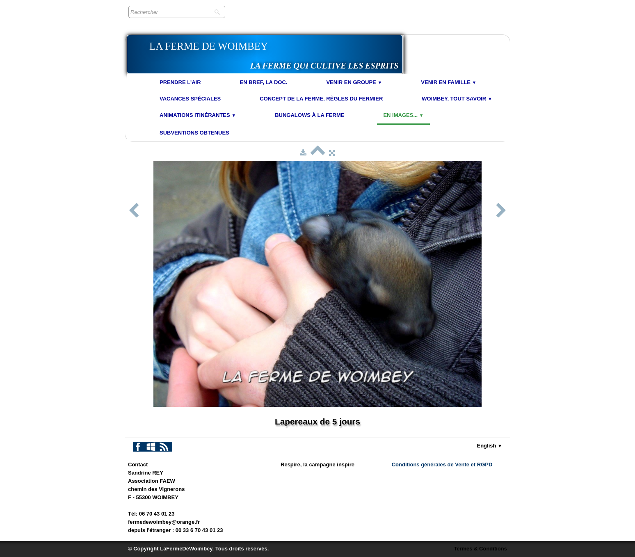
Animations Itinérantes (198, 115)
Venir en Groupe (354, 82)
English (490, 446)
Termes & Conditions (480, 549)
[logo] (265, 54)
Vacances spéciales (190, 99)
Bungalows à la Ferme (309, 115)
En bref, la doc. (264, 82)
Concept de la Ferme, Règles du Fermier (321, 99)
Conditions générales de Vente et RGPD (442, 464)
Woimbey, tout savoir (457, 99)
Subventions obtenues (194, 133)
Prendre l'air (180, 82)
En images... (403, 115)
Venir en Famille (448, 82)
